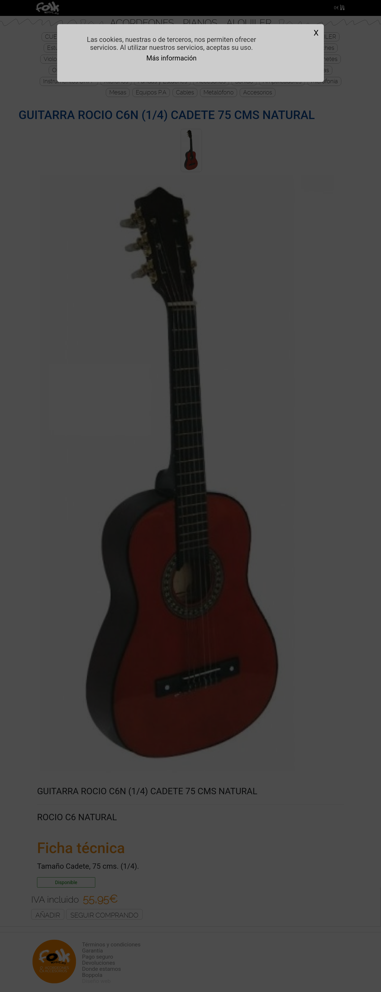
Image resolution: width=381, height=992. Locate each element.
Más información (171, 58)
